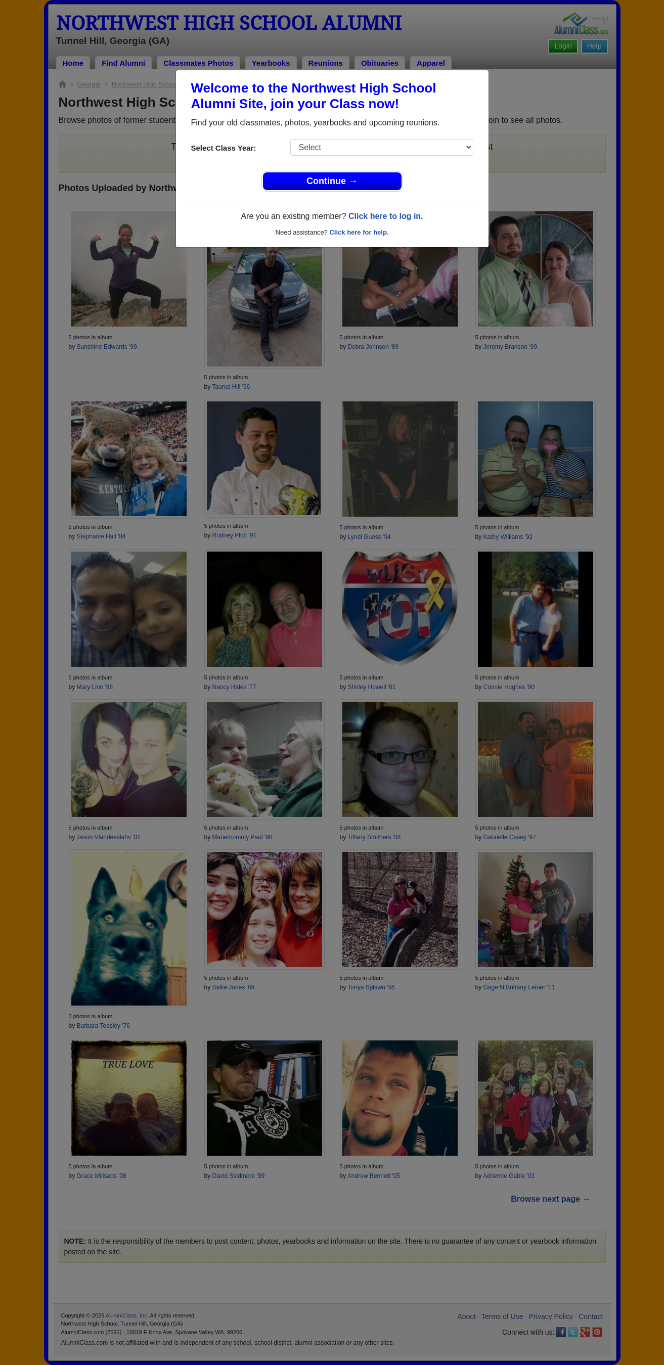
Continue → (332, 181)
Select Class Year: (223, 148)
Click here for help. (358, 232)
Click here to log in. (385, 216)
